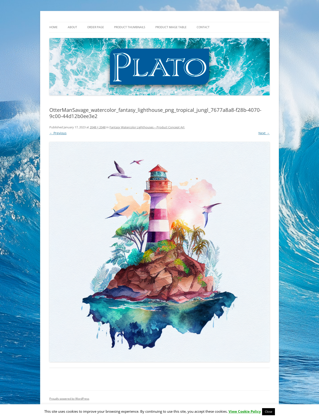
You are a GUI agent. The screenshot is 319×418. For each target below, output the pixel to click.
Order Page (95, 27)
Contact (203, 27)
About (72, 27)
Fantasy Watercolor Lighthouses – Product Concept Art (147, 127)
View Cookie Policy (245, 411)
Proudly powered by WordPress (69, 399)
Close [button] (268, 412)
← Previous (58, 133)
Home (53, 27)
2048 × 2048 (98, 127)
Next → (264, 133)
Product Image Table (171, 27)
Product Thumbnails (129, 27)
